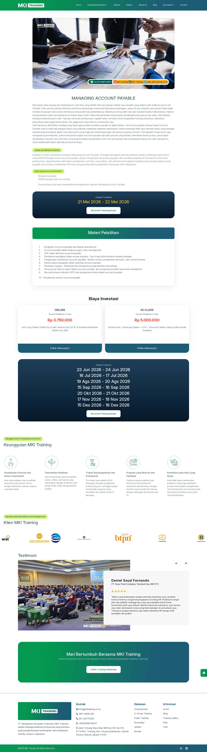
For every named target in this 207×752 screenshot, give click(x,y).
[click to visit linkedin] (186, 748)
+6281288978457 (88, 723)
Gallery (129, 5)
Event (166, 709)
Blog (155, 5)
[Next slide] (176, 563)
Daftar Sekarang (59, 348)
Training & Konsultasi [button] (96, 5)
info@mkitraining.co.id (90, 709)
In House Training (143, 713)
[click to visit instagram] (181, 748)
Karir (165, 722)
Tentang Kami (141, 709)
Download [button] (167, 5)
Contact (183, 5)
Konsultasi (139, 722)
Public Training (141, 718)
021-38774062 (86, 718)
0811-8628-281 (86, 713)
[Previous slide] (185, 563)
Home (78, 5)
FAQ (165, 727)
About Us (143, 5)
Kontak (137, 731)
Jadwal (117, 5)
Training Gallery (170, 718)
